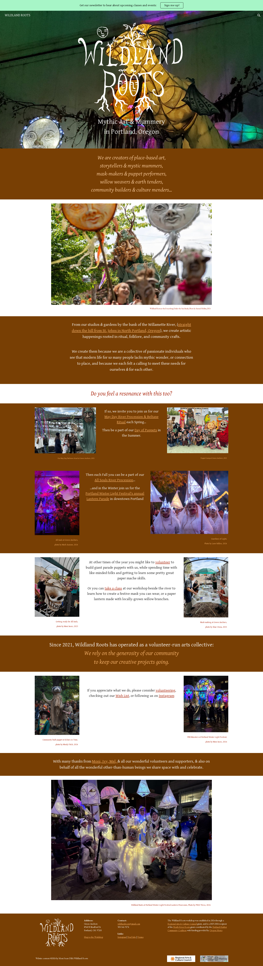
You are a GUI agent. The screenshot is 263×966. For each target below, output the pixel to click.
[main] (131, 126)
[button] (259, 15)
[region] (131, 5)
